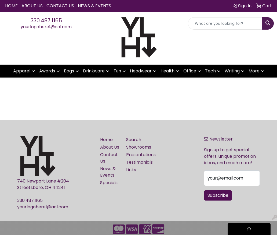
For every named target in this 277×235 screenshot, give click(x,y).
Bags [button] (69, 71)
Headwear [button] (141, 71)
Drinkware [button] (94, 71)
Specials (109, 183)
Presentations (136, 155)
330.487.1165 (46, 20)
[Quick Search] (225, 23)
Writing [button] (232, 71)
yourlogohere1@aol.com (46, 27)
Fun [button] (117, 71)
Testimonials (136, 162)
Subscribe (217, 195)
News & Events (94, 6)
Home (11, 6)
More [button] (254, 71)
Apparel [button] (21, 71)
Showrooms (136, 147)
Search (133, 139)
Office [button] (189, 71)
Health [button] (167, 71)
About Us (32, 6)
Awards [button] (47, 71)
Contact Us (60, 6)
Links (131, 170)
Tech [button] (210, 71)
